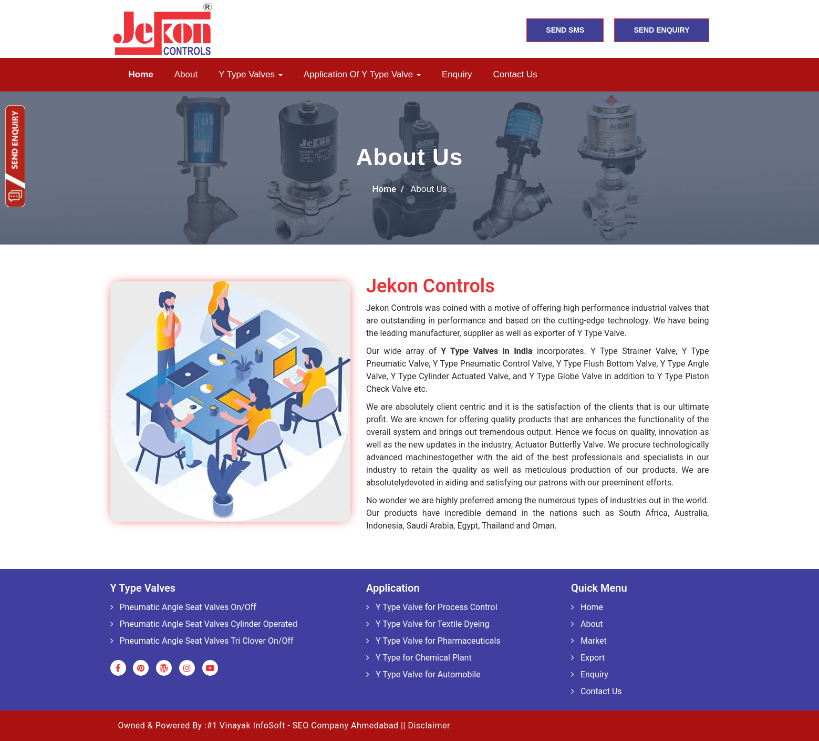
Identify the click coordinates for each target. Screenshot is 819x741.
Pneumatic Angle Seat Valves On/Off (183, 607)
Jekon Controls (430, 286)
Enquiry (457, 74)
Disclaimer (429, 725)
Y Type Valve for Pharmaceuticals (433, 641)
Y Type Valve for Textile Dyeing (427, 624)
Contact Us (596, 691)
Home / (388, 189)
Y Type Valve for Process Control (431, 607)
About (186, 74)
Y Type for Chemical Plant (419, 658)
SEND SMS (565, 30)
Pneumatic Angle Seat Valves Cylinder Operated (203, 624)
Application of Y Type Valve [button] (362, 74)
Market (589, 641)
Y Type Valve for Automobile (423, 674)
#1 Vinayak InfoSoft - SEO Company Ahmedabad (303, 725)
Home (141, 74)
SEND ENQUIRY (661, 30)
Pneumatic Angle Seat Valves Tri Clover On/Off (202, 641)
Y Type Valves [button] (251, 74)
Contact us (515, 74)
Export (588, 658)
